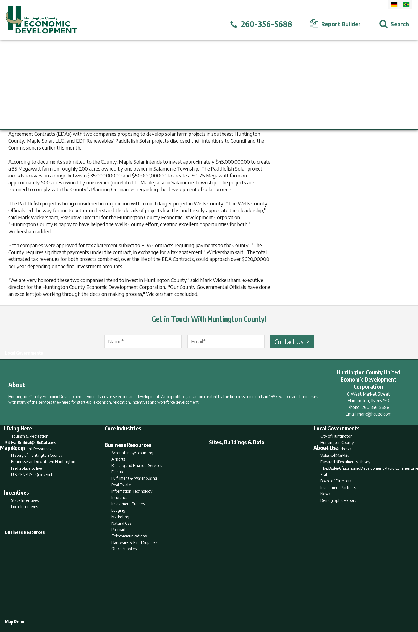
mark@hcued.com (374, 414)
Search (180, 606)
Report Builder (207, 606)
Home (163, 606)
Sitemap (253, 606)
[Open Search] (393, 24)
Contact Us (292, 341)
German (394, 4)
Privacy (233, 606)
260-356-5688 (376, 407)
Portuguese (406, 4)
